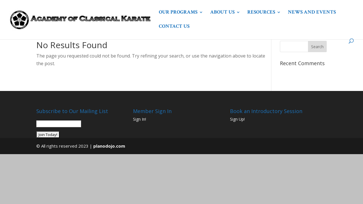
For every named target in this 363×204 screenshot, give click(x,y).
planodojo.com (109, 146)
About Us (222, 12)
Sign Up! (237, 119)
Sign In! (139, 119)
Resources (261, 12)
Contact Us (174, 26)
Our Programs (178, 12)
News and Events (312, 12)
